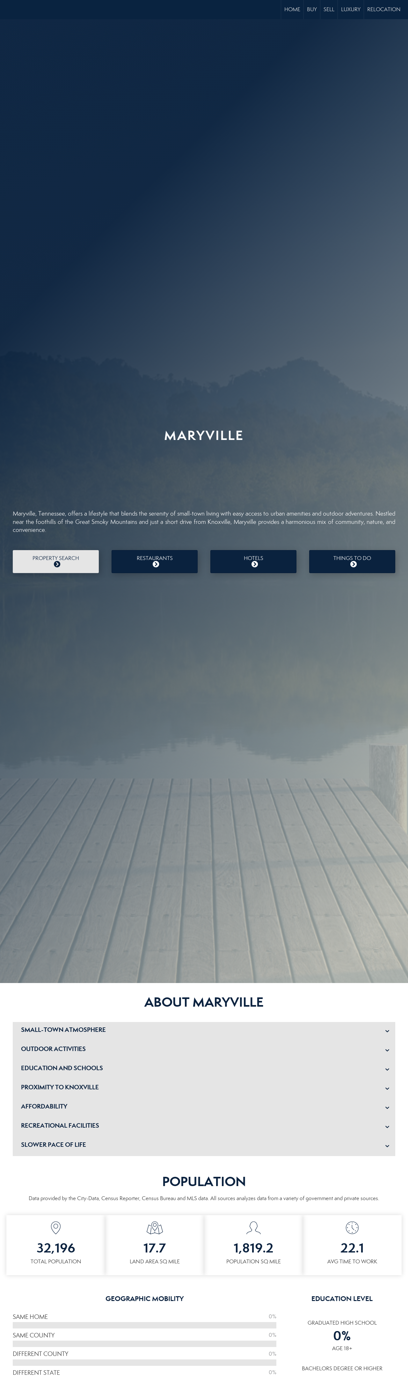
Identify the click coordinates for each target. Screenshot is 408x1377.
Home (292, 9)
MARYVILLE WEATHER (204, 473)
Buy (312, 9)
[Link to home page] (8, 9)
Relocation (384, 9)
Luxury (351, 9)
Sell (329, 9)
